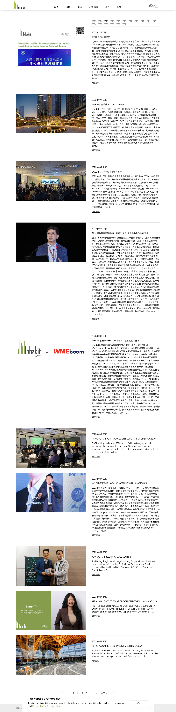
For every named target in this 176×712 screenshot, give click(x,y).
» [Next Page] (96, 693)
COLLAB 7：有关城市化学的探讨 (107, 171)
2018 (136, 21)
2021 (118, 21)
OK (138, 703)
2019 (130, 21)
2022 (112, 21)
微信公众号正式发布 (101, 36)
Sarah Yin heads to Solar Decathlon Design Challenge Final (125, 601)
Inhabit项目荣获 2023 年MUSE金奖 (108, 104)
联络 (119, 6)
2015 (154, 21)
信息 (80, 6)
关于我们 (93, 6)
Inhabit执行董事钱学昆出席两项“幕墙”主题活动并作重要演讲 (120, 233)
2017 (142, 21)
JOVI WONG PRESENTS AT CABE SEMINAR (112, 556)
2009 (124, 24)
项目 (68, 6)
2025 (94, 21)
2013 (100, 24)
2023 (106, 21)
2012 (106, 24)
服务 (56, 6)
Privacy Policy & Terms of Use (46, 706)
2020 (124, 21)
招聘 (107, 6)
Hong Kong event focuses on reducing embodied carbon (124, 438)
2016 (148, 21)
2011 (112, 24)
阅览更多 (96, 82)
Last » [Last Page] (103, 693)
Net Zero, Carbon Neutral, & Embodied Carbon (117, 645)
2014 (94, 24)
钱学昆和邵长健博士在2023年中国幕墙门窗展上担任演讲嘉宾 (119, 483)
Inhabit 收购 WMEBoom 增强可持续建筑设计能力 (115, 340)
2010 (118, 24)
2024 (100, 21)
